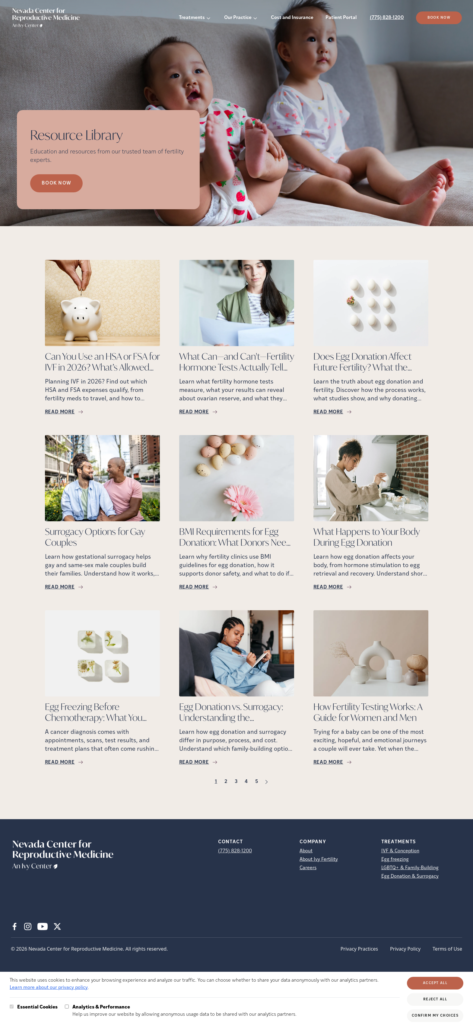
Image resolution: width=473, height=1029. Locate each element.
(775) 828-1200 (387, 17)
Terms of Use (447, 948)
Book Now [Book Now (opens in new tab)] (56, 183)
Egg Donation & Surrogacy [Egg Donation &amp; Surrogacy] (410, 876)
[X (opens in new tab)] (57, 926)
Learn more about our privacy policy (49, 987)
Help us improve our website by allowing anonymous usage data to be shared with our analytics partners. (184, 1010)
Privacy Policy (405, 948)
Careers (308, 868)
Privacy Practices (359, 948)
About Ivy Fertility (319, 859)
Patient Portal (341, 17)
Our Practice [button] (238, 17)
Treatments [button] (192, 17)
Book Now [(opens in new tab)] (438, 18)
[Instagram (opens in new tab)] (27, 926)
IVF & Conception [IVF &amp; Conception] (400, 851)
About (306, 851)
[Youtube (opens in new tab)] (42, 926)
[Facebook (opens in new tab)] (14, 926)
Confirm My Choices (435, 1016)
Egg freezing (395, 859)
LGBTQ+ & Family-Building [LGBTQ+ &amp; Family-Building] (410, 868)
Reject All (435, 999)
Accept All (435, 983)
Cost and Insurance (292, 17)
